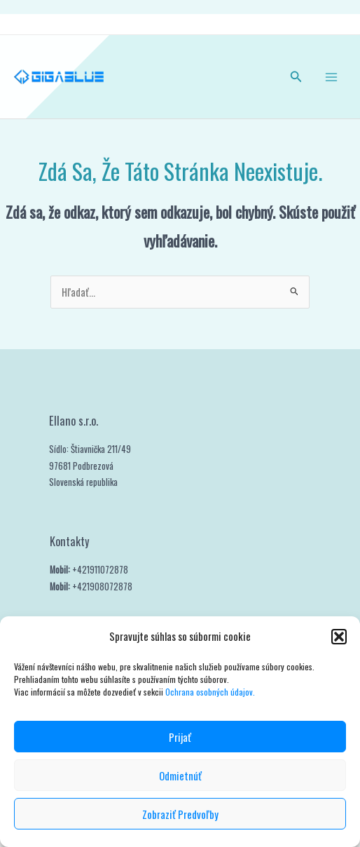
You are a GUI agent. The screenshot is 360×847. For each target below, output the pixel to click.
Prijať (180, 737)
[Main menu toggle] (331, 77)
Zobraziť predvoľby (180, 814)
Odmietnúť (180, 775)
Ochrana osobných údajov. (211, 692)
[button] (339, 637)
